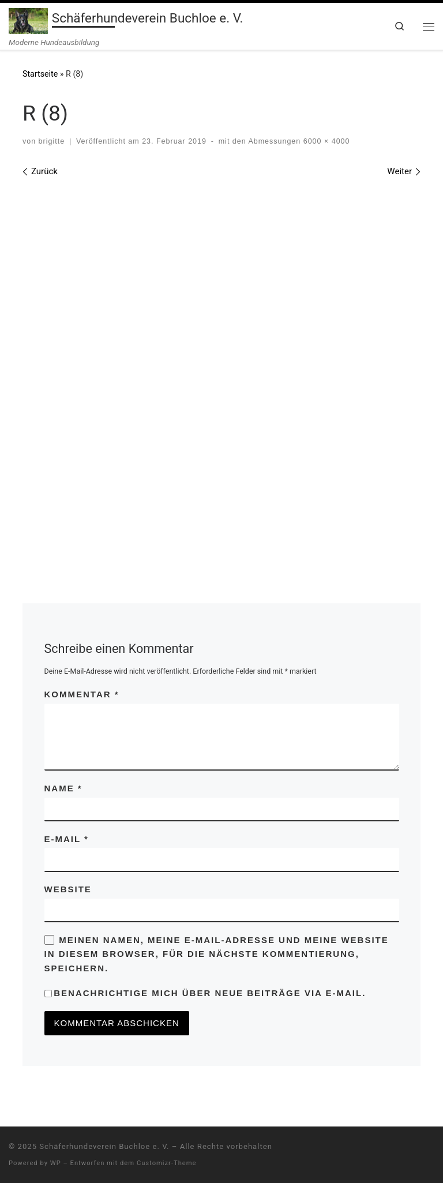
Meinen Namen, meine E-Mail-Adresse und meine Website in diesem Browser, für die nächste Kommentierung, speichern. (216, 954)
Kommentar (81, 694)
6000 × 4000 (325, 141)
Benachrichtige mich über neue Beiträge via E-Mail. (210, 993)
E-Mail (66, 839)
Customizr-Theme (167, 1163)
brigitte (52, 141)
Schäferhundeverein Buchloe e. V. (104, 1146)
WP (55, 1163)
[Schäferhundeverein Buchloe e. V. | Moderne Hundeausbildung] (28, 19)
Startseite (40, 73)
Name (63, 788)
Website (68, 889)
